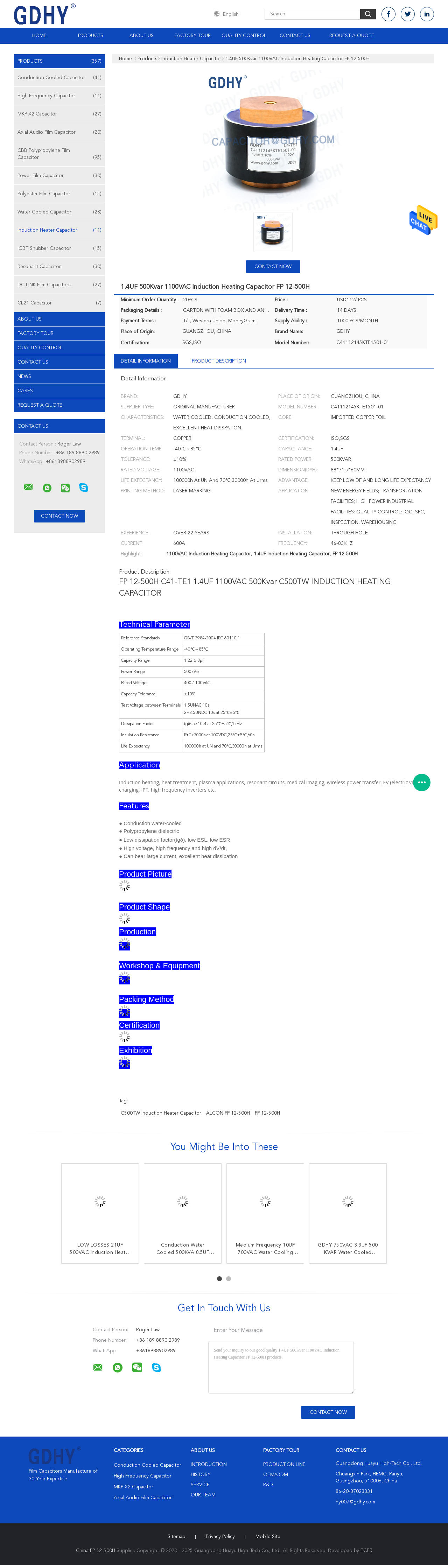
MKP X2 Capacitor (60, 114)
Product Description (219, 361)
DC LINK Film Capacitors (60, 284)
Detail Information (146, 361)
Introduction (209, 1464)
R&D (268, 1484)
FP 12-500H (267, 1113)
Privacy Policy (220, 1536)
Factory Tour (193, 35)
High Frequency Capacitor (60, 95)
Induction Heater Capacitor (60, 230)
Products (90, 35)
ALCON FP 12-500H (228, 1113)
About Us (142, 35)
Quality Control (244, 35)
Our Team (203, 1495)
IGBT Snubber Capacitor (60, 248)
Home (39, 35)
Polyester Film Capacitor (60, 193)
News (24, 376)
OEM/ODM (275, 1474)
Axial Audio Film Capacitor (60, 132)
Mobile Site (267, 1536)
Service (200, 1484)
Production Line (284, 1464)
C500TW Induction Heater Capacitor (161, 1113)
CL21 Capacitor (60, 303)
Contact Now (273, 266)
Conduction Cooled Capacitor (60, 77)
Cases (25, 390)
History (200, 1474)
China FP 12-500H (95, 1550)
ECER (366, 1550)
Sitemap (176, 1536)
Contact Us (295, 35)
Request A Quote (351, 35)
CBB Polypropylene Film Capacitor (60, 154)
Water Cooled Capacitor (60, 212)
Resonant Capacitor (60, 266)
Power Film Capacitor (60, 175)
